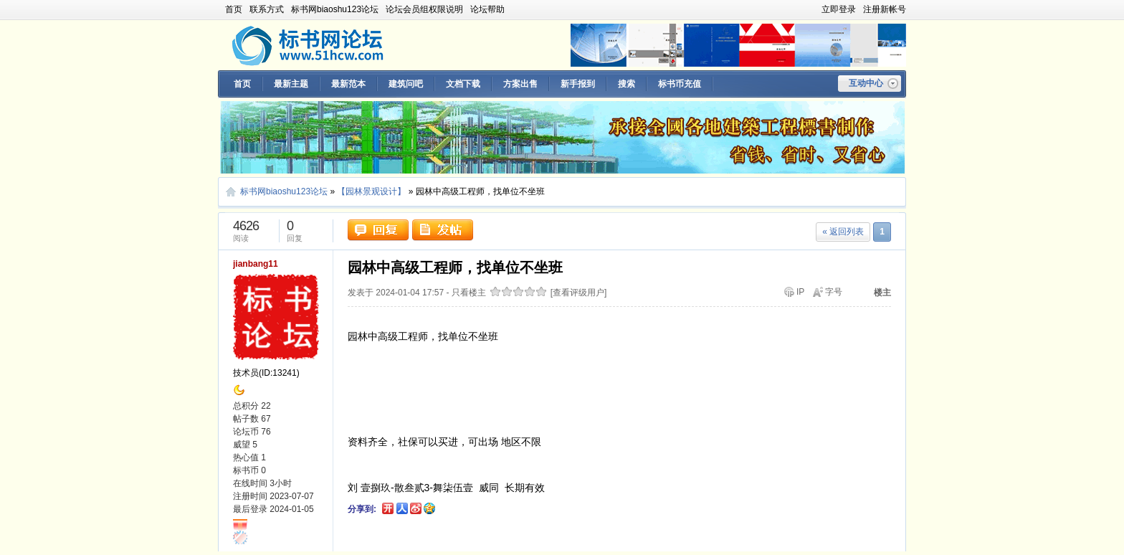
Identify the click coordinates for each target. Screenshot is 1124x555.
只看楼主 (469, 293)
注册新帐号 (884, 9)
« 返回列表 (843, 232)
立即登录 (838, 9)
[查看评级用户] (579, 293)
